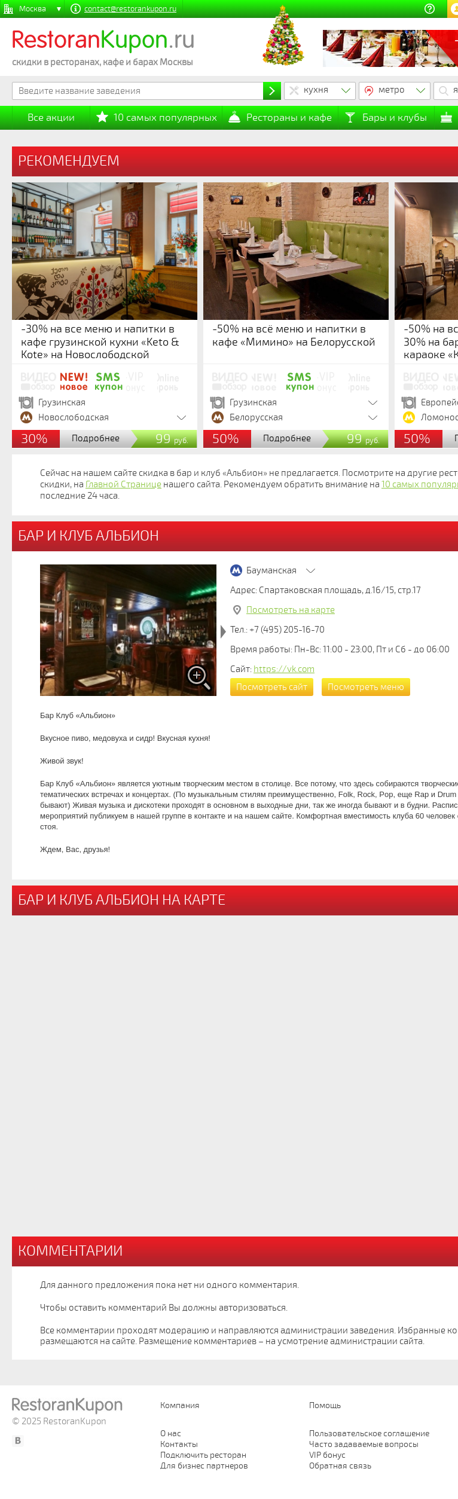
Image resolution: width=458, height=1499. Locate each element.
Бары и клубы (394, 117)
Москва (32, 9)
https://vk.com (284, 669)
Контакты (179, 1444)
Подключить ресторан (203, 1455)
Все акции (51, 117)
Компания (180, 1405)
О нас (170, 1433)
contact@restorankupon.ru (130, 9)
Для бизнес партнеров (204, 1466)
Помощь (325, 1405)
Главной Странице (123, 484)
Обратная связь (340, 1466)
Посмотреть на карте (290, 610)
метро (391, 89)
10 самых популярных (165, 117)
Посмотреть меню (366, 687)
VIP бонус (327, 1455)
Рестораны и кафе (289, 117)
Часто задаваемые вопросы (364, 1444)
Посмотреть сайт (271, 687)
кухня (316, 89)
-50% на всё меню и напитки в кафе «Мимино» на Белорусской (293, 335)
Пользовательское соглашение (369, 1433)
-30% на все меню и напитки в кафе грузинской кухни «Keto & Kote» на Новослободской (100, 341)
